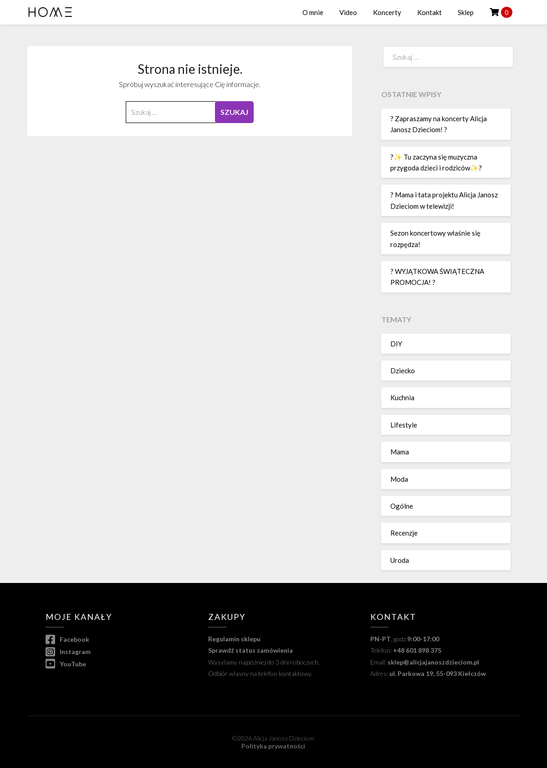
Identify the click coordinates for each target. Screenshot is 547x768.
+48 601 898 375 (417, 650)
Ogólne (401, 506)
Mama (399, 452)
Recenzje (404, 533)
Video (348, 12)
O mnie (312, 12)
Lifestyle (403, 425)
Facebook (67, 639)
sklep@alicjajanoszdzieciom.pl (433, 662)
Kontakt (429, 12)
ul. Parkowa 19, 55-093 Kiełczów (437, 673)
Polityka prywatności (273, 746)
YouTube (66, 664)
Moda (399, 479)
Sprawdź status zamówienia (250, 650)
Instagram (68, 651)
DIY (396, 344)
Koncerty (387, 12)
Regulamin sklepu (234, 639)
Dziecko (402, 370)
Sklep (466, 12)
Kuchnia (402, 397)
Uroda (399, 560)
